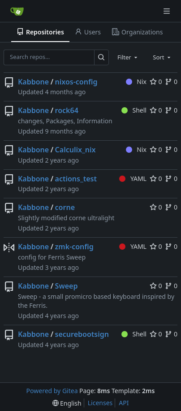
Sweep (66, 285)
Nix (136, 81)
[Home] (17, 11)
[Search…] (101, 57)
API (124, 402)
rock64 (66, 110)
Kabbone (33, 81)
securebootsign (82, 334)
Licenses (100, 402)
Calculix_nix (75, 149)
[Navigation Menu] (168, 11)
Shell (134, 110)
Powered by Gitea (52, 390)
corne (65, 207)
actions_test (76, 178)
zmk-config (74, 246)
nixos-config (76, 81)
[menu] (67, 403)
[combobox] (128, 57)
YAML (133, 178)
